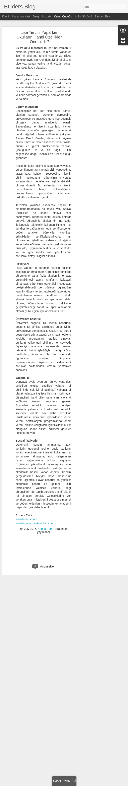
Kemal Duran (46, 524)
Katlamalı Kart (21, 16)
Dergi (36, 16)
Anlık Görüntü (83, 16)
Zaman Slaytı (103, 16)
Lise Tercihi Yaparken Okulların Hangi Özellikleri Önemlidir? (39, 32)
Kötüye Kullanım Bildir (99, 784)
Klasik (5, 16)
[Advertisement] (93, 91)
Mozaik (46, 16)
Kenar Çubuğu (63, 16)
